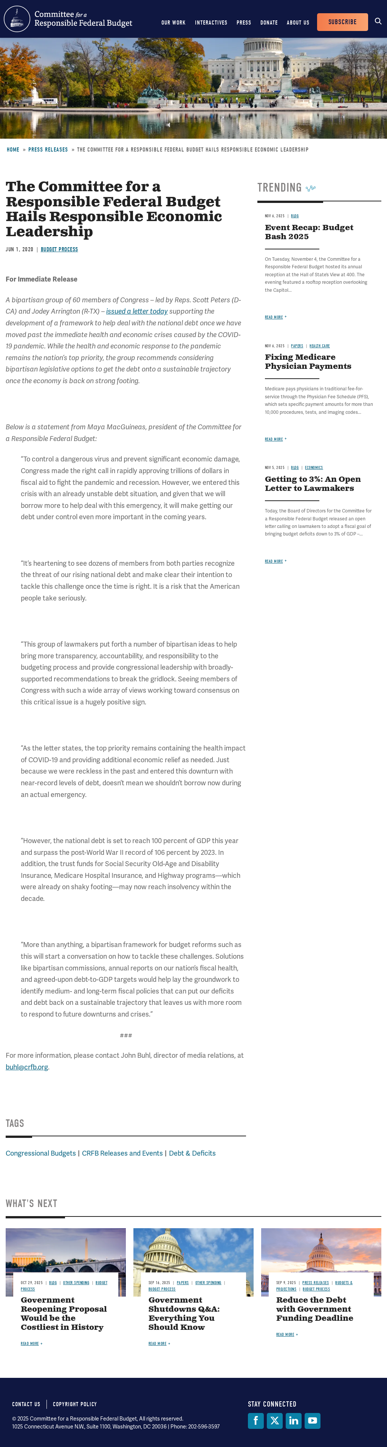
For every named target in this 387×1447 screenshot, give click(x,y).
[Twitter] (275, 1421)
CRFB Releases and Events (122, 1153)
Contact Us (26, 1404)
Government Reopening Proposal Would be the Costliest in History (64, 1314)
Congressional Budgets (41, 1153)
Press (244, 22)
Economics (314, 467)
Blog (295, 216)
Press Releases (48, 149)
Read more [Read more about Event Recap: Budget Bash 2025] (274, 317)
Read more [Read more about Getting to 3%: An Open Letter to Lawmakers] (274, 561)
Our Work (173, 22)
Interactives (211, 22)
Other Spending (76, 1282)
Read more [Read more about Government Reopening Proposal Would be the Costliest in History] (30, 1343)
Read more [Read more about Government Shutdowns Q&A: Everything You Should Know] (158, 1343)
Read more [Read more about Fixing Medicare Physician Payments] (274, 439)
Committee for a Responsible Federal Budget (68, 19)
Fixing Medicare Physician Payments (308, 362)
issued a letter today (137, 311)
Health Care (320, 346)
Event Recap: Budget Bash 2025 (309, 232)
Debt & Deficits (192, 1153)
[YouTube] (312, 1421)
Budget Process (59, 249)
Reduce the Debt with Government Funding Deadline (314, 1309)
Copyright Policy (75, 1404)
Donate (269, 22)
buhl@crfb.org (27, 1067)
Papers (297, 346)
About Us (298, 22)
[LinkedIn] (294, 1421)
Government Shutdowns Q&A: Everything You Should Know (184, 1314)
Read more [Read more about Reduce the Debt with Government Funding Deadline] (285, 1334)
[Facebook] (256, 1421)
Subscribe (342, 22)
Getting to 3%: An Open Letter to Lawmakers (313, 484)
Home (13, 149)
